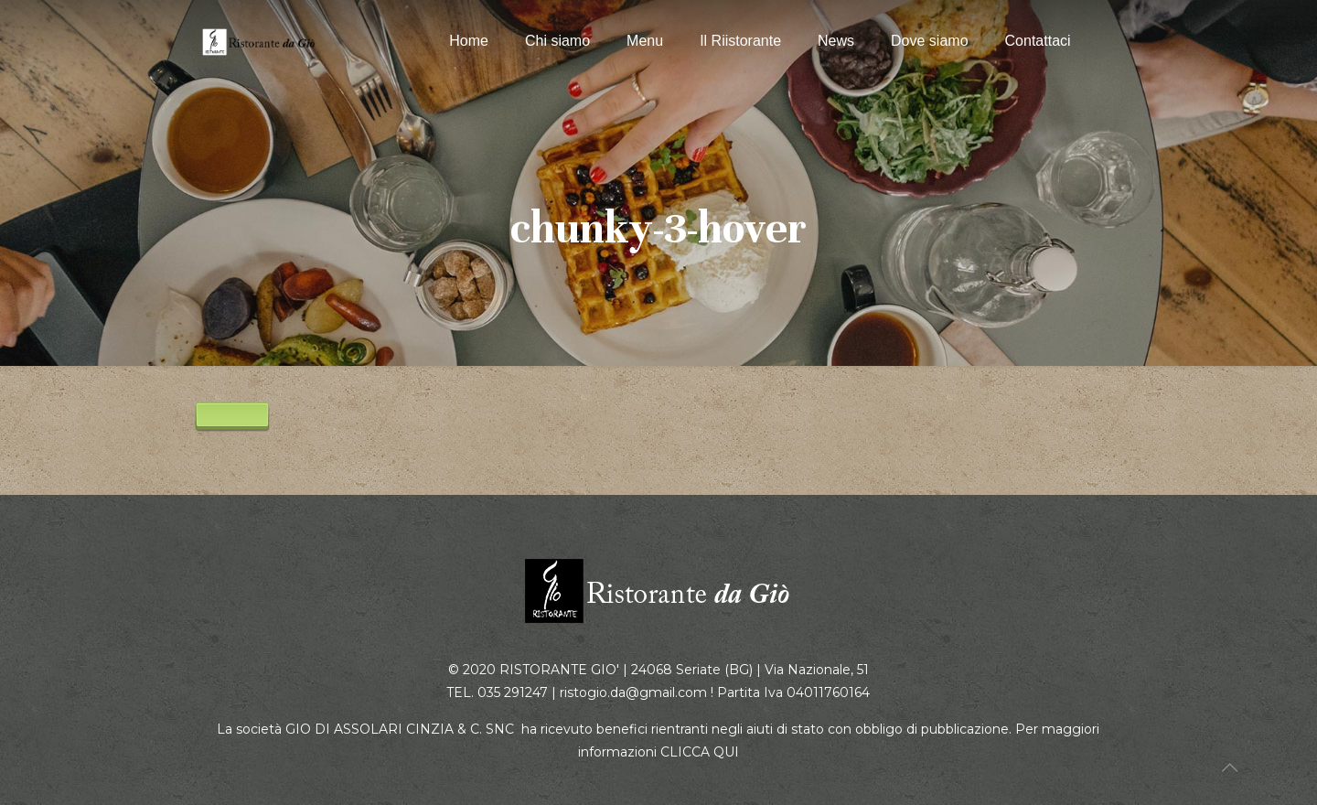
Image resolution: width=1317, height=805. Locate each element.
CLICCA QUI (699, 752)
